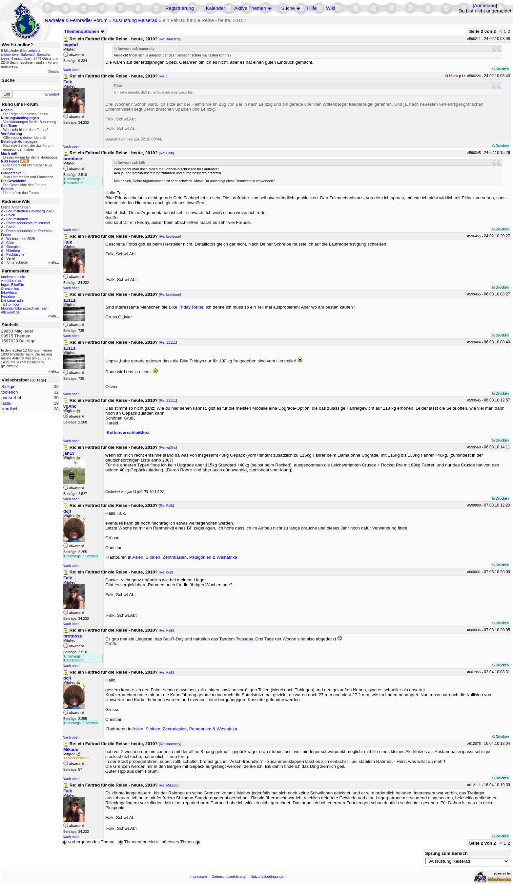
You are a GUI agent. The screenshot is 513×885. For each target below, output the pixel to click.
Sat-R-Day (173, 639)
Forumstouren (17, 219)
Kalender (215, 8)
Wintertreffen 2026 (20, 239)
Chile (10, 243)
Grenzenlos (10, 289)
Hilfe (312, 8)
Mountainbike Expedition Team (25, 308)
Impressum (198, 876)
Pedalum (8, 296)
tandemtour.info (13, 277)
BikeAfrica (9, 292)
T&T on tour (10, 304)
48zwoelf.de (10, 312)
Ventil (10, 258)
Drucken (500, 69)
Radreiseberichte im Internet (28, 223)
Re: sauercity (170, 39)
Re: (163, 76)
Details (53, 72)
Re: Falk (166, 153)
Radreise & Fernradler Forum (76, 20)
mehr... (53, 262)
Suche (288, 8)
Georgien (13, 246)
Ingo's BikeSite (12, 285)
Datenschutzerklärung (229, 876)
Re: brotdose (170, 236)
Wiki (330, 8)
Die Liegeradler (13, 300)
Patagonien (200, 557)
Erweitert (52, 94)
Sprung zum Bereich (446, 853)
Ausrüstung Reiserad (135, 20)
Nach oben (71, 70)
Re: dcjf (166, 572)
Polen (10, 215)
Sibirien (153, 557)
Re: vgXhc (168, 447)
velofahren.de (11, 281)
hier (174, 408)
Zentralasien (175, 557)
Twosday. (245, 639)
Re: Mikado (168, 785)
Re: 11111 (168, 342)
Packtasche (15, 254)
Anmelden (485, 5)
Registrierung (179, 8)
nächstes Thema (181, 841)
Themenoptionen (84, 31)
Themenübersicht (138, 841)
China (10, 227)
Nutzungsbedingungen (268, 876)
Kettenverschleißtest (128, 432)
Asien (137, 557)
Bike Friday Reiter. (186, 307)
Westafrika (226, 557)
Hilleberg (13, 250)
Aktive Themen (250, 8)
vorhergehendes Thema (88, 841)
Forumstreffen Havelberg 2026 (29, 211)
